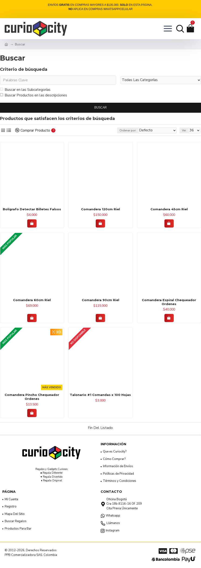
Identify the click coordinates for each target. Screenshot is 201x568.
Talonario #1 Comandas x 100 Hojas (100, 395)
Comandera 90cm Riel (100, 300)
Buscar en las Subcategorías (25, 89)
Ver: (184, 130)
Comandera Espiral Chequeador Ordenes (169, 302)
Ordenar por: (127, 130)
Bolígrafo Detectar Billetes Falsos (32, 209)
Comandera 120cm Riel (100, 209)
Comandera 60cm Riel (32, 300)
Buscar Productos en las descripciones (33, 95)
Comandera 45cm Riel (169, 209)
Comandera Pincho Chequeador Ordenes (32, 397)
